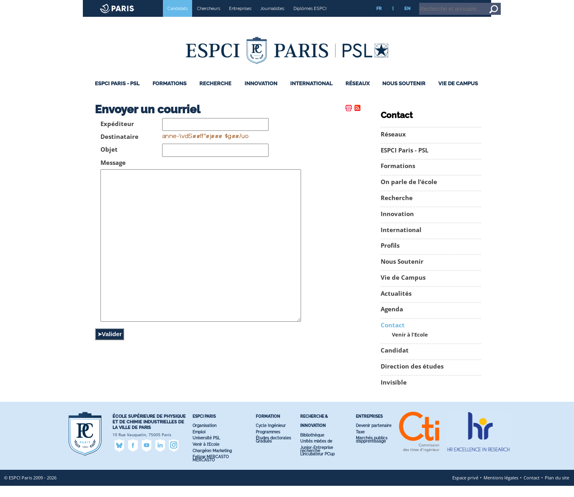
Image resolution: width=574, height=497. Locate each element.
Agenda (392, 320)
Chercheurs (208, 19)
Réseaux (357, 95)
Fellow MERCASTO (211, 468)
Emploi (199, 443)
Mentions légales (501, 489)
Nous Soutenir (403, 95)
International (311, 95)
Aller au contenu (544, 3)
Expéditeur (117, 135)
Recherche (215, 95)
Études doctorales (273, 449)
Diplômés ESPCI (310, 19)
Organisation (205, 437)
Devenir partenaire (373, 437)
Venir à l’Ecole (410, 346)
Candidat (395, 361)
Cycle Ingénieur (271, 437)
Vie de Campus (458, 95)
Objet (109, 160)
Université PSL (206, 449)
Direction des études (412, 377)
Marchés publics (371, 449)
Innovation (261, 95)
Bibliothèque (312, 446)
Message (113, 174)
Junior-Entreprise (316, 459)
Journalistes (272, 19)
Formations (170, 95)
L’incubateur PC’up (317, 465)
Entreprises (240, 19)
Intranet (496, 3)
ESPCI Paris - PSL (117, 95)
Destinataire (119, 148)
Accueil (516, 3)
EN (407, 19)
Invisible (394, 393)
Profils (390, 257)
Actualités (396, 305)
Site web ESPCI (27, 5)
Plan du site (557, 489)
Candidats (177, 19)
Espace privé (465, 489)
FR (378, 19)
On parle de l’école (409, 193)
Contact (393, 336)
